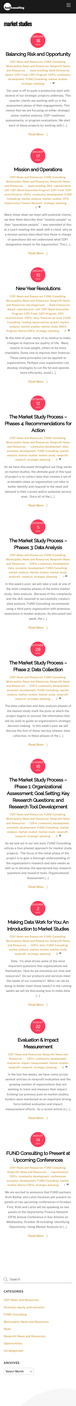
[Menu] (68, 5)
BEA (49, 185)
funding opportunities (35, 322)
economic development (21, 451)
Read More (36, 134)
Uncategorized (35, 304)
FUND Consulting (55, 61)
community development (47, 194)
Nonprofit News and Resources (26, 1172)
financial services (51, 317)
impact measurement (34, 1063)
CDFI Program (38, 74)
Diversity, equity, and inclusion (24, 1307)
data (36, 317)
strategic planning (32, 83)
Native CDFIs (26, 330)
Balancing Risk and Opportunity (38, 54)
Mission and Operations (38, 169)
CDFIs (52, 74)
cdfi (6, 190)
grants (54, 322)
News (7, 1328)
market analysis (31, 198)
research (20, 459)
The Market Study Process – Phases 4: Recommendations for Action (38, 423)
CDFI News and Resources (26, 61)
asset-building (39, 70)
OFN (66, 198)
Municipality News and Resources (27, 66)
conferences (58, 1176)
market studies (57, 79)
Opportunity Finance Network (23, 203)
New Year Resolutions (38, 288)
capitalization (62, 185)
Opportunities (13, 1343)
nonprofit (62, 455)
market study (49, 326)
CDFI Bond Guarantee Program (29, 190)
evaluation (13, 1063)
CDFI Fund (21, 74)
